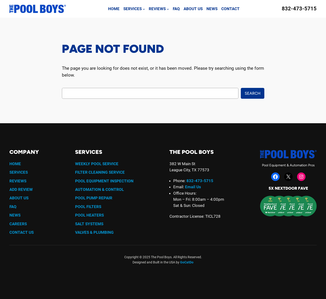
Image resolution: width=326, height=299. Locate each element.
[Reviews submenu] (168, 9)
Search (252, 93)
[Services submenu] (144, 9)
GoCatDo (186, 262)
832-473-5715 (299, 9)
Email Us (193, 186)
